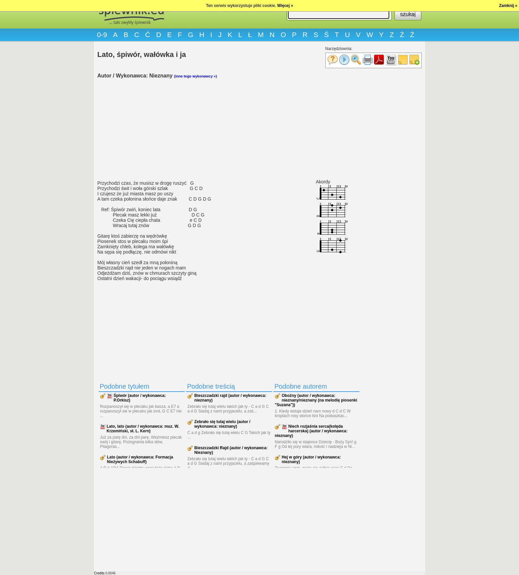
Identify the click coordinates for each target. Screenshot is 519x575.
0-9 (102, 34)
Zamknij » (508, 5)
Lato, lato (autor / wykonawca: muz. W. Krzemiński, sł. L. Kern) (143, 428)
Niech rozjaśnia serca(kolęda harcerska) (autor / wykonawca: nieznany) (311, 431)
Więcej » (285, 5)
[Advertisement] (229, 129)
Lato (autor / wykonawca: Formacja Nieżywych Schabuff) (140, 459)
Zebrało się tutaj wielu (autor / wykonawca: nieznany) (222, 424)
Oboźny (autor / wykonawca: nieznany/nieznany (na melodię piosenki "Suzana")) (316, 400)
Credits (99, 573)
